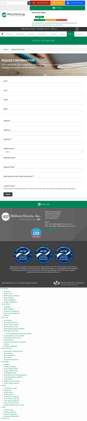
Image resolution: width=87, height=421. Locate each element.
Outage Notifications (10, 302)
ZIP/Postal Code (9, 158)
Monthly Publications (10, 346)
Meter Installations (10, 300)
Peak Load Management (12, 313)
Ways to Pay (8, 293)
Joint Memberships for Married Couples (18, 334)
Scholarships (8, 353)
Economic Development (11, 311)
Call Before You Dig (10, 388)
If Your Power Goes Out (11, 399)
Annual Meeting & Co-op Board (14, 336)
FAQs (70, 34)
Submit (8, 194)
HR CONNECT (43, 245)
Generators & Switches (11, 397)
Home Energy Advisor (11, 369)
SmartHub (7, 291)
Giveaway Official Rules (11, 416)
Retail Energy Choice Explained (14, 329)
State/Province (9, 148)
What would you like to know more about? (18, 176)
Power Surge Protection (11, 383)
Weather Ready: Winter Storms (14, 405)
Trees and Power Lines (11, 403)
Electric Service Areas (11, 324)
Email (5, 109)
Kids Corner (8, 357)
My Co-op (31, 34)
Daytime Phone (9, 167)
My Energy (53, 34)
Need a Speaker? (9, 355)
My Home (9, 34)
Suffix (6, 100)
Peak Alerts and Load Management (15, 375)
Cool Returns (8, 379)
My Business (20, 34)
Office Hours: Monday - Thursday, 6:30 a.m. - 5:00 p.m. (39, 29)
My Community (42, 34)
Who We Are (8, 320)
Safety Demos (8, 392)
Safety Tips (7, 390)
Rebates (6, 315)
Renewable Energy (10, 373)
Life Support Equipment (11, 401)
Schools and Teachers (11, 359)
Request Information (10, 414)
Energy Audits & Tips (10, 371)
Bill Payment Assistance (11, 296)
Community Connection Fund (13, 351)
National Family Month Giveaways (15, 342)
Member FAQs (8, 410)
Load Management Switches (13, 377)
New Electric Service (10, 322)
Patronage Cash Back (11, 331)
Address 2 (7, 130)
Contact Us (79, 34)
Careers (6, 344)
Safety (62, 34)
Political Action (8, 340)
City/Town (7, 139)
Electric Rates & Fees (11, 326)
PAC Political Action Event (12, 338)
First (5, 81)
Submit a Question (10, 412)
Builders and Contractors (12, 381)
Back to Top (45, 204)
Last (5, 90)
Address (6, 121)
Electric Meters (9, 394)
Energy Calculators (10, 366)
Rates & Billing (8, 298)
